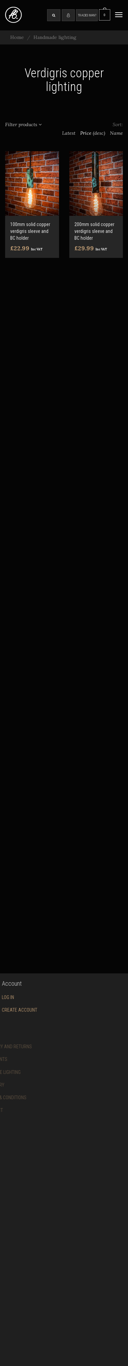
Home (17, 37)
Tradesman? (87, 15)
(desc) (99, 133)
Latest (68, 133)
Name (116, 133)
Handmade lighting (54, 37)
